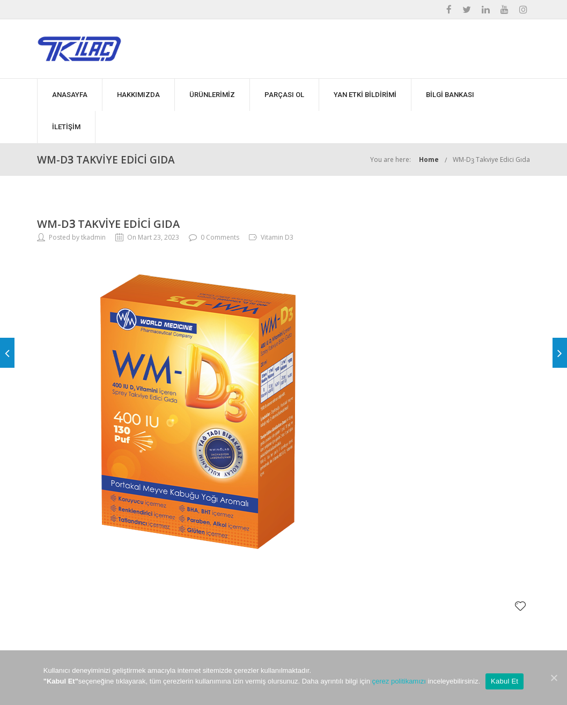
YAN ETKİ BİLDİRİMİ (365, 95)
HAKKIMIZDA (138, 95)
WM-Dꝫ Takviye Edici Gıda (491, 159)
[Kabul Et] (553, 677)
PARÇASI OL (284, 95)
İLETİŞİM (66, 127)
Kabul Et (504, 681)
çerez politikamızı (399, 681)
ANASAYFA (69, 95)
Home (429, 159)
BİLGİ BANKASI (450, 95)
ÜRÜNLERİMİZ (212, 95)
